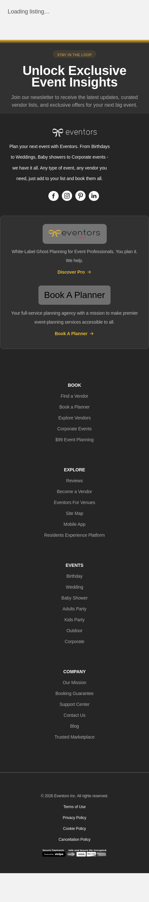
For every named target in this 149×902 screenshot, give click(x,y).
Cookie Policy (74, 828)
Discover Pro (74, 272)
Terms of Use (74, 807)
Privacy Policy (74, 817)
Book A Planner (74, 333)
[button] (74, 396)
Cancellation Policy (75, 839)
